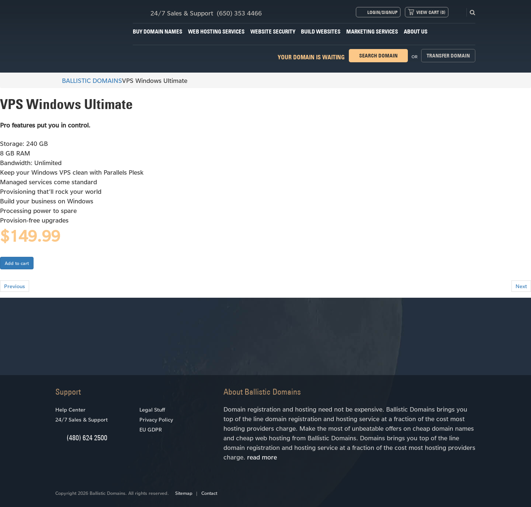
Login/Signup (382, 12)
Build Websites (320, 31)
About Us (415, 31)
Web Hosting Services (216, 31)
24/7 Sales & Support (81, 419)
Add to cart (17, 263)
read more (262, 457)
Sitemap (183, 493)
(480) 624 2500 (87, 437)
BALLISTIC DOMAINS (88, 80)
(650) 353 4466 (239, 13)
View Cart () (430, 12)
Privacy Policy (156, 419)
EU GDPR (150, 429)
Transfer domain (448, 55)
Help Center (70, 409)
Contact (209, 493)
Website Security (272, 31)
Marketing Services (372, 31)
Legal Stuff (152, 409)
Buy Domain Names (157, 31)
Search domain (378, 55)
